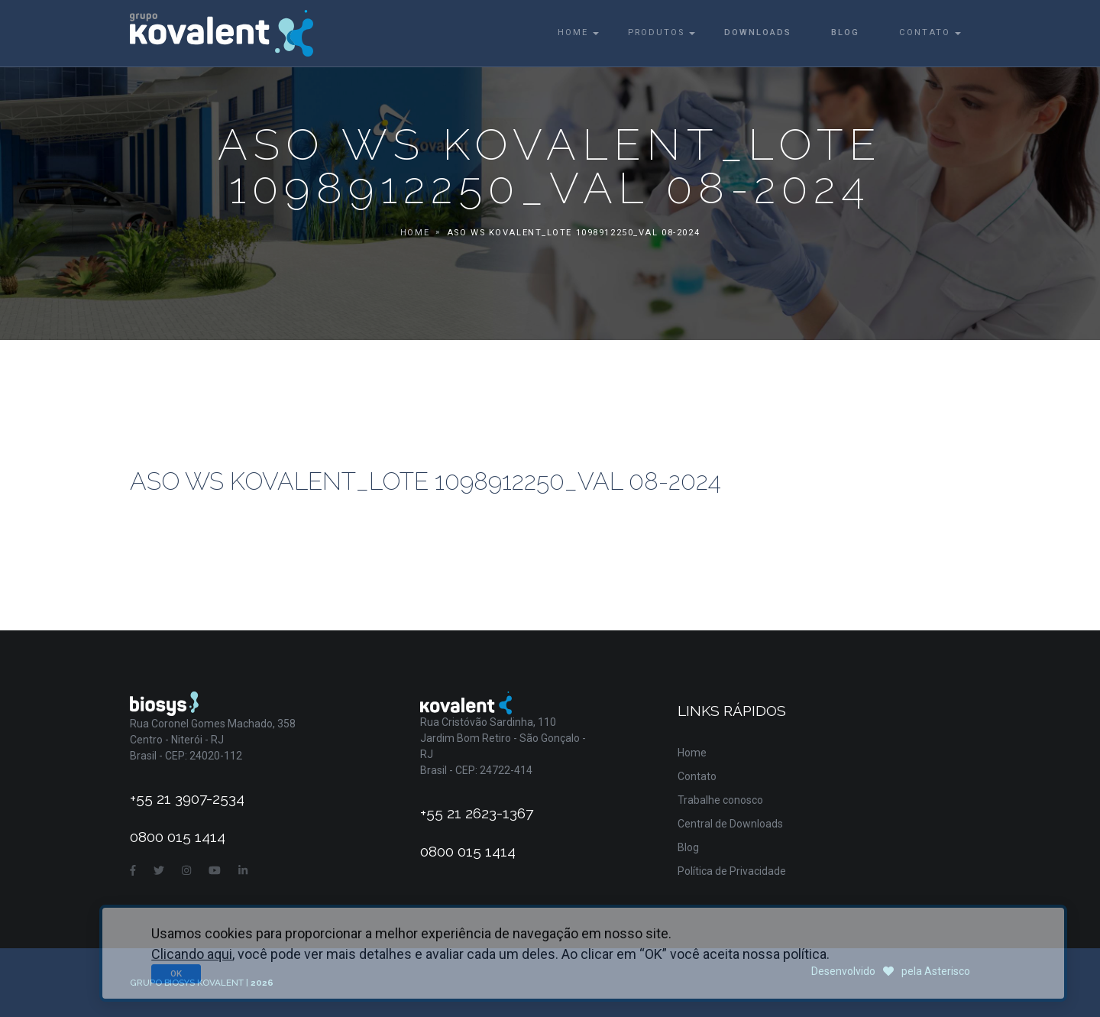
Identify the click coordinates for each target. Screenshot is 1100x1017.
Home (573, 32)
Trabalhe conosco (720, 800)
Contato (924, 32)
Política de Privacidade (732, 871)
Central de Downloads (730, 824)
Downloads (757, 32)
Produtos (656, 32)
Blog (845, 32)
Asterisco (947, 971)
